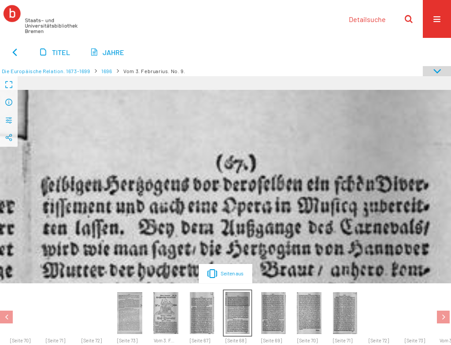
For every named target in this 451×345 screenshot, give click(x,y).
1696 (106, 71)
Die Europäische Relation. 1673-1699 (46, 71)
